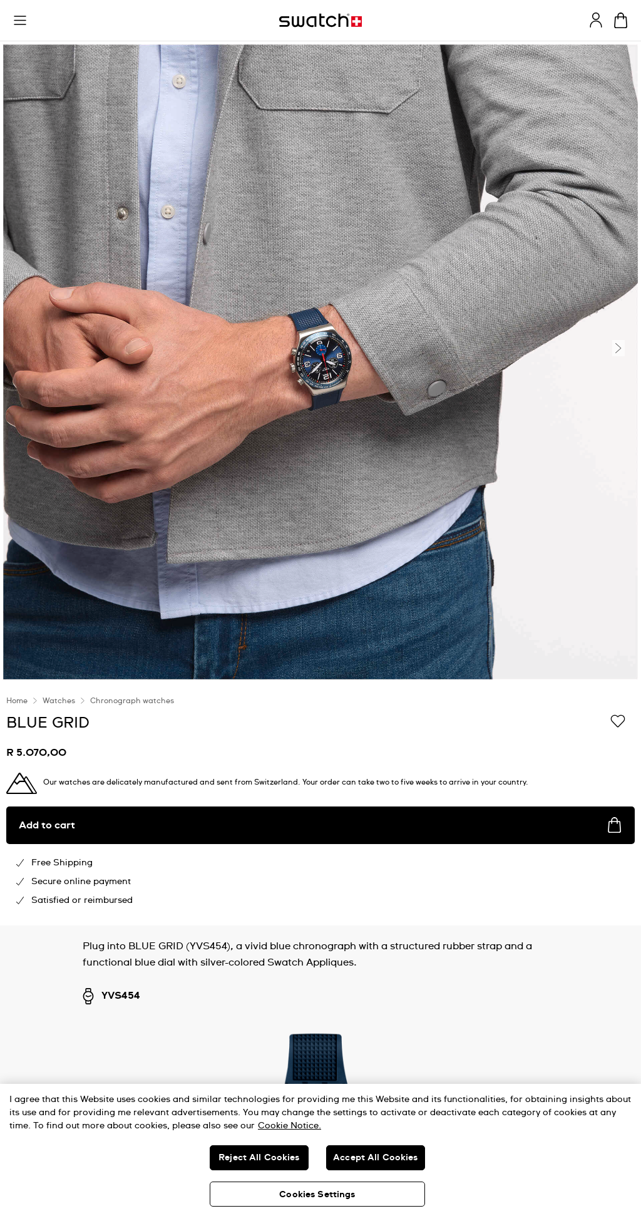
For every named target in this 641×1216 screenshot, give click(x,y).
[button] (20, 20)
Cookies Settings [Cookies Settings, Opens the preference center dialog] (317, 1194)
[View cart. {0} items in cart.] (620, 20)
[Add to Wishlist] (617, 721)
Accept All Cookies (375, 1157)
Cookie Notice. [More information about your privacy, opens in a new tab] (289, 1125)
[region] (320, 804)
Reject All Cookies (259, 1157)
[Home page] (320, 20)
